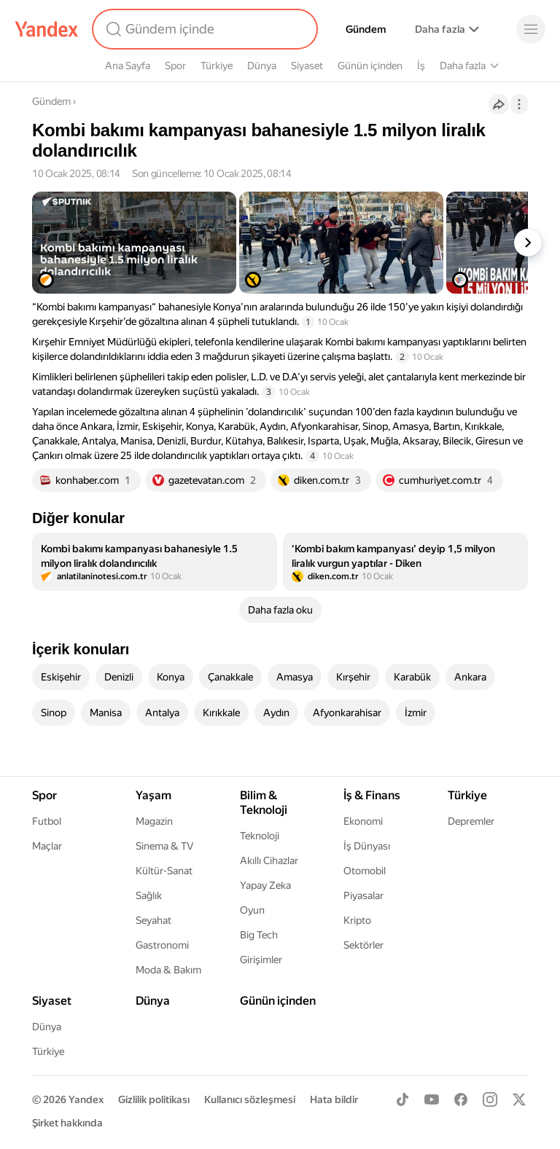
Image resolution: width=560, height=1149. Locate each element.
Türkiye (217, 65)
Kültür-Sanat (164, 871)
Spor (175, 65)
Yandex (86, 1099)
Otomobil (364, 871)
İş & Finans (371, 795)
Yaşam (153, 795)
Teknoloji (259, 836)
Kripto (357, 920)
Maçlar (47, 846)
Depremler (471, 821)
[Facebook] (461, 1099)
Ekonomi (363, 821)
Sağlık (149, 895)
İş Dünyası (366, 846)
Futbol (46, 821)
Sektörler (363, 945)
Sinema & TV (164, 846)
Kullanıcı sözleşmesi (249, 1099)
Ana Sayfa (127, 65)
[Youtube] (432, 1099)
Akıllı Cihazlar (269, 860)
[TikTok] (402, 1099)
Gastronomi (162, 945)
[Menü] (530, 29)
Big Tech (259, 935)
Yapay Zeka (265, 885)
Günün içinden (370, 65)
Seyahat (153, 920)
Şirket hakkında (67, 1123)
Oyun (252, 910)
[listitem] (154, 562)
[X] (519, 1099)
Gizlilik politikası (154, 1099)
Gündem (366, 29)
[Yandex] (47, 29)
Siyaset (307, 65)
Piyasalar (363, 895)
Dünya (261, 65)
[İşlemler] (519, 104)
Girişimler (261, 959)
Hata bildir (334, 1099)
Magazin (154, 821)
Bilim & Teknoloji (263, 802)
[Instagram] (490, 1099)
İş (421, 65)
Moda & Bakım (168, 970)
